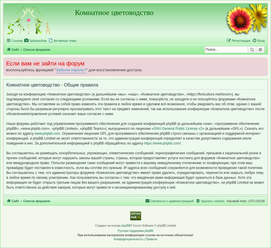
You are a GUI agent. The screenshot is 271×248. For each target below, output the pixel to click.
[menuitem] (35, 40)
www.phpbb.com (47, 133)
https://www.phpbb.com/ (162, 143)
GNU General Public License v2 (177, 129)
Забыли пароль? (71, 70)
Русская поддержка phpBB (135, 230)
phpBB (126, 225)
